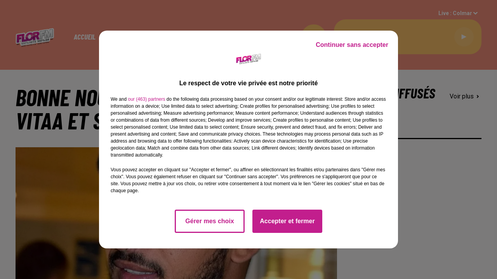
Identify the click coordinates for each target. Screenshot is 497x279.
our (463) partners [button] (146, 99)
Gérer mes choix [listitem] (209, 221)
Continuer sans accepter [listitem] (352, 44)
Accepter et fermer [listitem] (287, 221)
